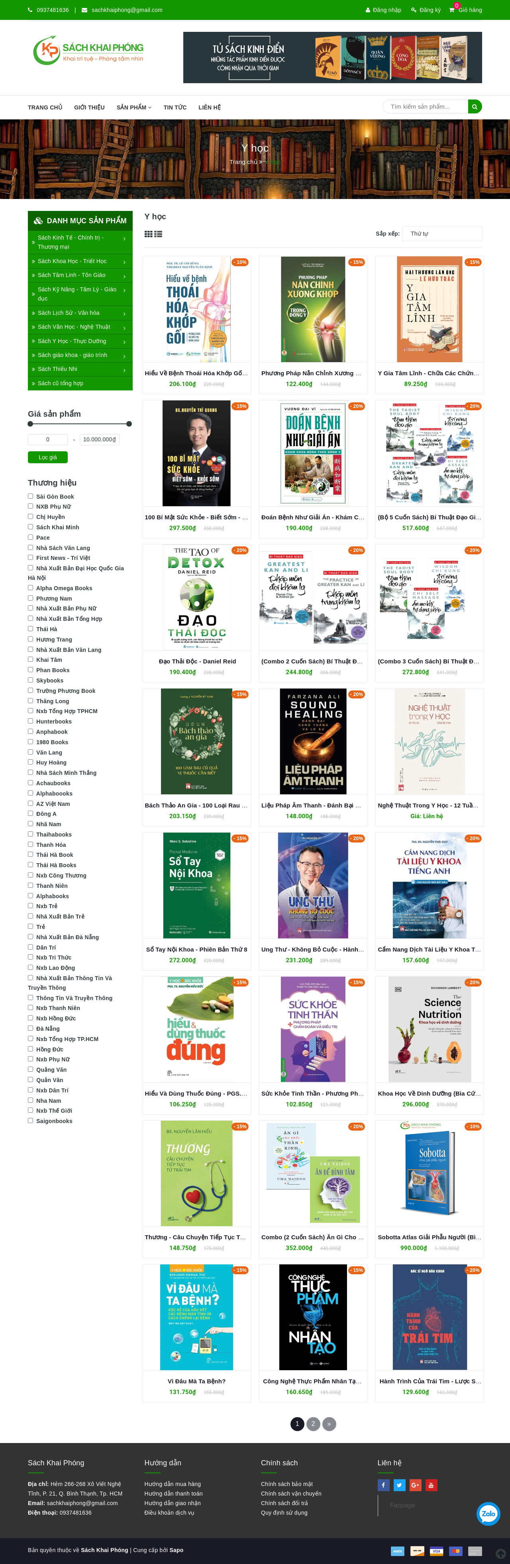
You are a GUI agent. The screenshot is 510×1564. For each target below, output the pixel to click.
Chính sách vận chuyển (291, 1493)
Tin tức (175, 107)
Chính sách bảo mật (287, 1484)
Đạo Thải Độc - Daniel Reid (196, 661)
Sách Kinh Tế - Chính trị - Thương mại (68, 242)
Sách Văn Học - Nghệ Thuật (71, 327)
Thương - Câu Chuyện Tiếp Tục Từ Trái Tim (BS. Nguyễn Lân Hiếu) (240, 1237)
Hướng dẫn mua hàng (173, 1484)
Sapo (176, 1550)
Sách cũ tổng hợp (57, 383)
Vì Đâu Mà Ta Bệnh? (197, 1381)
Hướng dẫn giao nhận (173, 1503)
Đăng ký (426, 10)
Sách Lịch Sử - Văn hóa (66, 313)
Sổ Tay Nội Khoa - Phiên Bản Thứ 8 (196, 949)
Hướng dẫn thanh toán (174, 1493)
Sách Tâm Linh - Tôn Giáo (69, 275)
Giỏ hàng (465, 10)
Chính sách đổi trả (284, 1503)
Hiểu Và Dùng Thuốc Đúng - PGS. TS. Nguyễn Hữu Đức (224, 1093)
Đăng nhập (383, 10)
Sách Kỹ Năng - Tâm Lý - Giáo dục (74, 294)
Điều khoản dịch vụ (170, 1512)
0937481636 (53, 10)
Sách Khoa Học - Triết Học (69, 261)
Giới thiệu (89, 107)
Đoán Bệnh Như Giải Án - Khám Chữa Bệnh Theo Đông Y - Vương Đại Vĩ (365, 517)
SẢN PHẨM (134, 107)
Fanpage (403, 1505)
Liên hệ (210, 107)
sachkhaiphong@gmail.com (127, 10)
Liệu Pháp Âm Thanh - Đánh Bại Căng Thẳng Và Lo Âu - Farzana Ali (358, 805)
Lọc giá (48, 457)
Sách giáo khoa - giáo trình (69, 355)
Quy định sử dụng (284, 1512)
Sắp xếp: (388, 233)
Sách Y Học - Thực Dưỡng (69, 341)
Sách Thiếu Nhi (54, 369)
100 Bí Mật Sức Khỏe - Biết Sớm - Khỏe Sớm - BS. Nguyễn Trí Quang (243, 517)
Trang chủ (45, 107)
